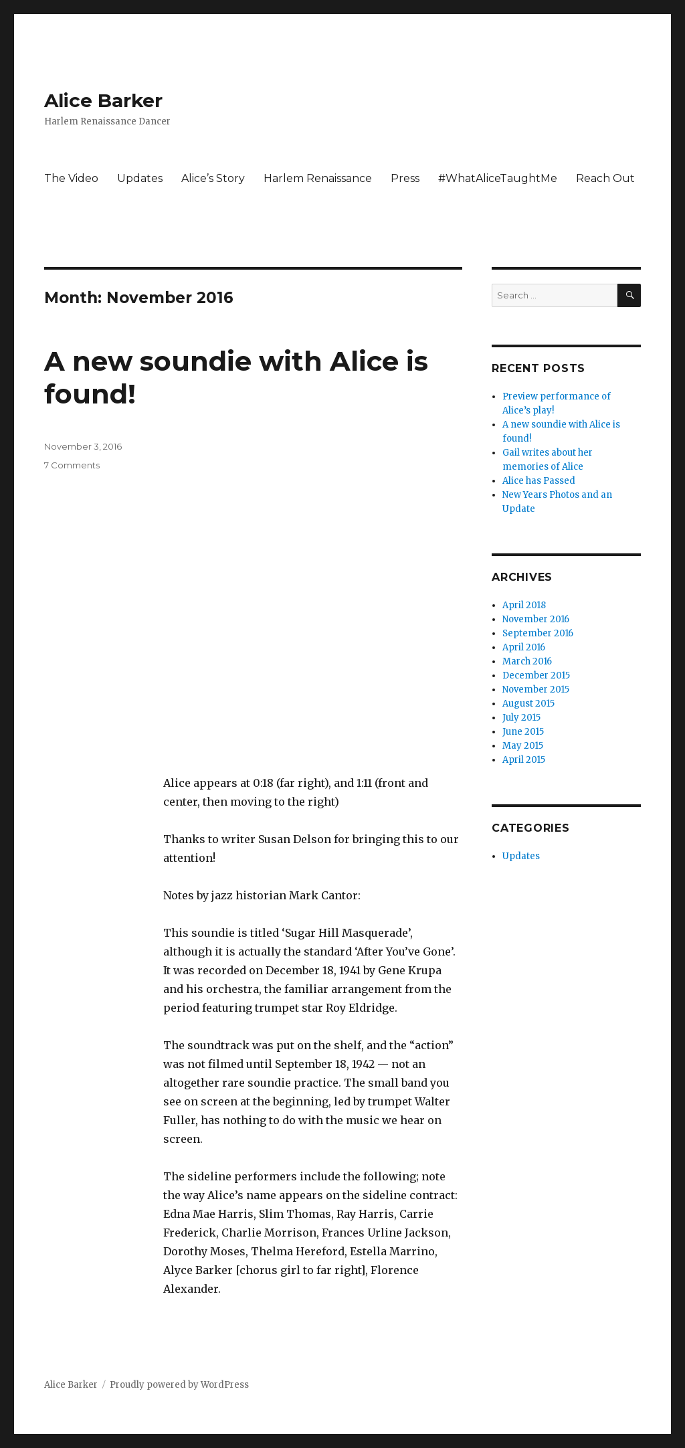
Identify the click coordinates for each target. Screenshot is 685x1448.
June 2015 (523, 731)
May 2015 (522, 745)
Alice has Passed (538, 480)
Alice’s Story (213, 178)
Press (405, 178)
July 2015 (521, 717)
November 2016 (535, 619)
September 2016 (537, 633)
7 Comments (72, 465)
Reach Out (605, 178)
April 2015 (523, 759)
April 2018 (524, 605)
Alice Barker (103, 100)
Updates (140, 178)
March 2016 (527, 661)
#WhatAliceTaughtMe (497, 178)
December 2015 (536, 675)
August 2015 (528, 703)
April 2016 (523, 647)
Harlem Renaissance (318, 178)
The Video (71, 178)
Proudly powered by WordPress (179, 1384)
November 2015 (535, 689)
